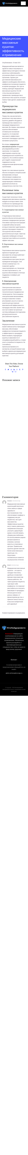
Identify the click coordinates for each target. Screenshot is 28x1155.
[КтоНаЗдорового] (10, 3)
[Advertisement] (14, 21)
